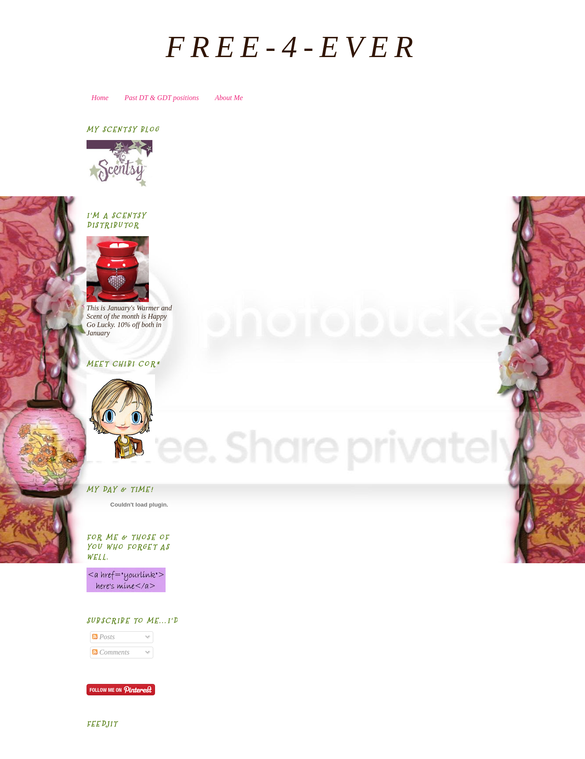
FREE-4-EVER (292, 47)
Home (99, 98)
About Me (229, 98)
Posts (103, 637)
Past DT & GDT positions (162, 98)
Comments (111, 652)
